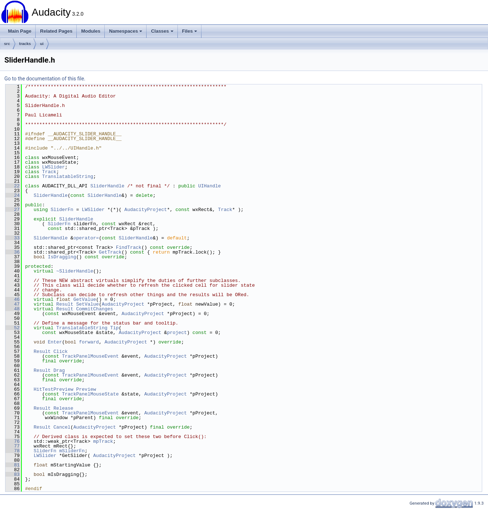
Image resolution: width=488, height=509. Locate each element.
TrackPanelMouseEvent (90, 356)
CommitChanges (94, 309)
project (177, 332)
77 (12, 446)
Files (189, 31)
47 (12, 304)
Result (64, 304)
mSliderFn (72, 451)
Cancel (62, 427)
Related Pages (56, 31)
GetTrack (110, 252)
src (7, 43)
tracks (25, 43)
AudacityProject (145, 209)
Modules (90, 31)
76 (12, 441)
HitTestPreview (53, 389)
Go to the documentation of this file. (44, 78)
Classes (162, 31)
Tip (114, 328)
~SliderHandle (74, 271)
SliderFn (62, 209)
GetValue (84, 299)
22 (12, 186)
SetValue (87, 304)
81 (12, 465)
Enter (55, 342)
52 (12, 328)
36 (12, 252)
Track (49, 171)
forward (89, 342)
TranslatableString (67, 176)
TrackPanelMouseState (90, 394)
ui (42, 43)
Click (60, 351)
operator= (86, 238)
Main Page (19, 31)
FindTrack (128, 247)
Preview (86, 389)
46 (12, 299)
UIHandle (209, 186)
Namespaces (126, 31)
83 (12, 474)
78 (12, 451)
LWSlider (53, 167)
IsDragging (62, 257)
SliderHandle (107, 186)
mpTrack (103, 441)
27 (12, 209)
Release (63, 408)
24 (12, 195)
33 (12, 238)
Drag (59, 370)
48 (12, 309)
